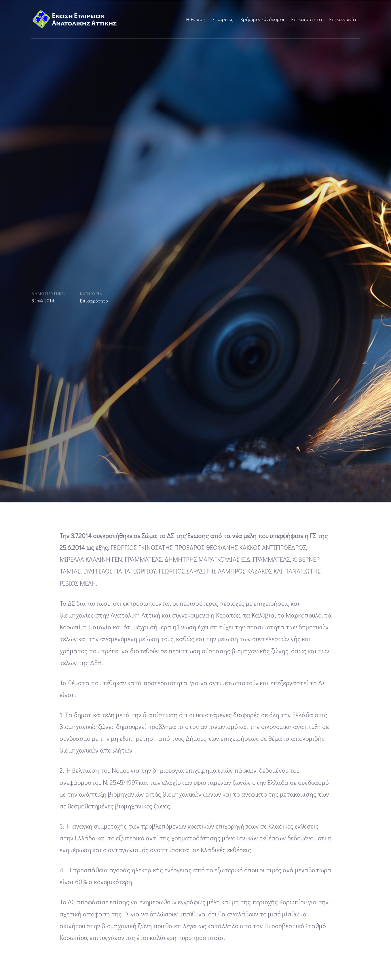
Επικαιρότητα (94, 302)
